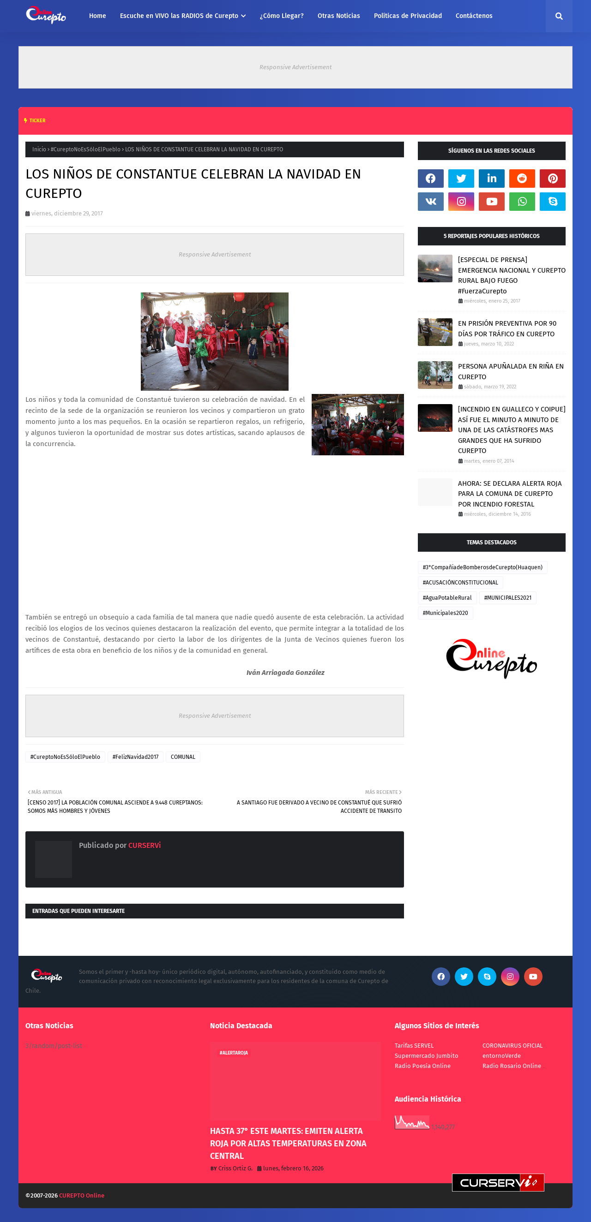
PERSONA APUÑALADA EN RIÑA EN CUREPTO (511, 371)
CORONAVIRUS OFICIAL (512, 1045)
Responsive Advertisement (295, 67)
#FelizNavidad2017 (135, 757)
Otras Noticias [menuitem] (339, 16)
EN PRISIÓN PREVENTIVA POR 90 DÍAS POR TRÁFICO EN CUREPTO (507, 328)
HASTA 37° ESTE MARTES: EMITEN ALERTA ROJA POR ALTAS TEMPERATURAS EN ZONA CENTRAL (288, 1143)
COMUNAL (183, 757)
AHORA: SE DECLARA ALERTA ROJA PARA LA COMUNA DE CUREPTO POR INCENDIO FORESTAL (510, 493)
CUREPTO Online (81, 1195)
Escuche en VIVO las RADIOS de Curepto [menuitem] (179, 16)
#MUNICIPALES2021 (507, 598)
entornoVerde (501, 1055)
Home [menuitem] (97, 16)
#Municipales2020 (445, 613)
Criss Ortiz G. (235, 1168)
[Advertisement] (214, 536)
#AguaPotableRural (447, 598)
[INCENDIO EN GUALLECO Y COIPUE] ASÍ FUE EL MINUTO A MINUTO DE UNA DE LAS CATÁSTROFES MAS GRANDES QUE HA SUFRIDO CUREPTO (512, 430)
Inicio (39, 149)
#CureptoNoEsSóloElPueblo (86, 149)
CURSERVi (144, 845)
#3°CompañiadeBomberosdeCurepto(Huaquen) (483, 567)
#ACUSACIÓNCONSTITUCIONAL (460, 582)
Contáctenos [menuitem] (474, 16)
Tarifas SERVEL (414, 1045)
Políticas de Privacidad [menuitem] (408, 16)
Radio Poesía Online (423, 1065)
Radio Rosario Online (511, 1065)
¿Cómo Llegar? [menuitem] (282, 16)
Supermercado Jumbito (426, 1055)
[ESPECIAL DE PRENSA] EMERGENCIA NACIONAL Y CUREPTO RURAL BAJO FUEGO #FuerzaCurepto (512, 275)
